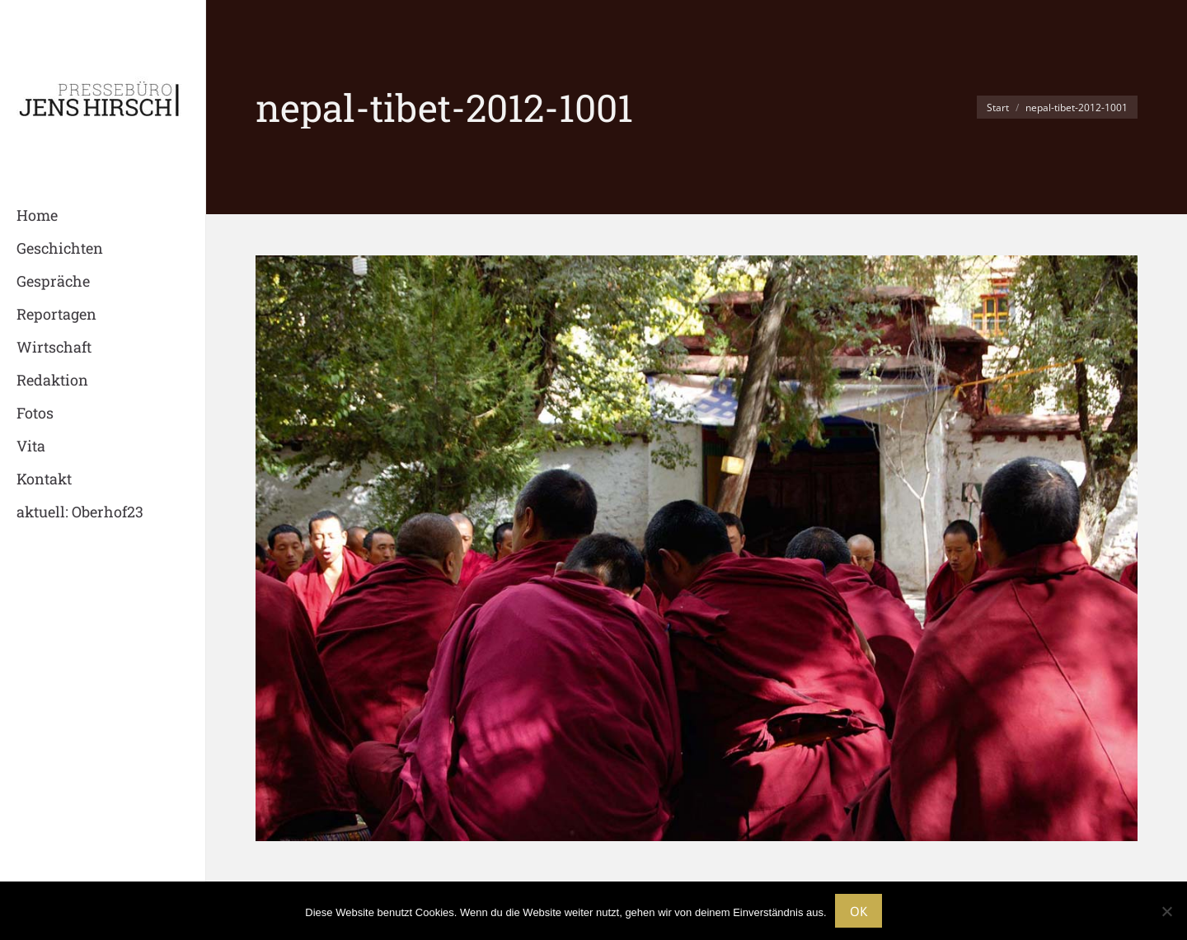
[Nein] (1166, 911)
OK (858, 911)
